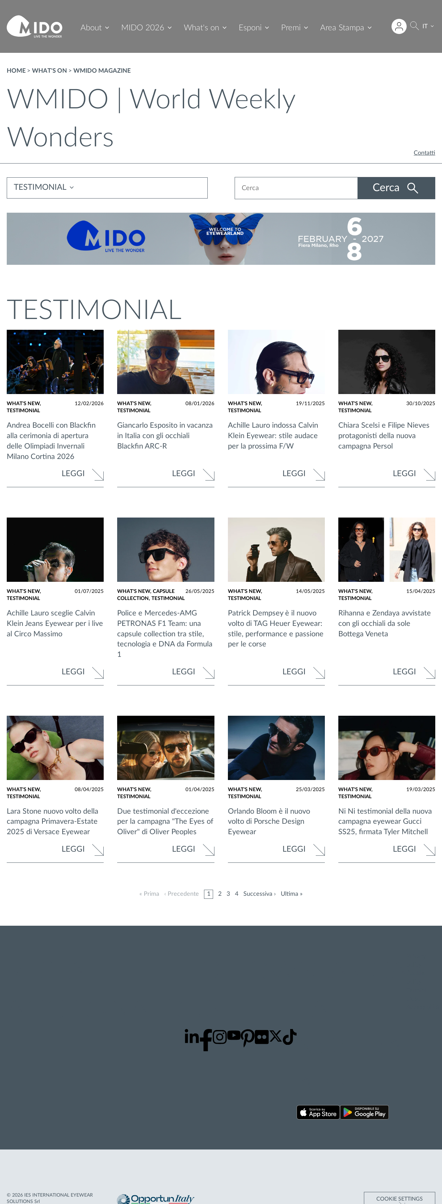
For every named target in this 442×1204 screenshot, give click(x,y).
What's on (201, 28)
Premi (291, 28)
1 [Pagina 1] (208, 894)
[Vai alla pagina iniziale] (34, 26)
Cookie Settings (399, 1173)
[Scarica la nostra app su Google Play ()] (364, 1114)
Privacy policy (416, 961)
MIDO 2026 (142, 28)
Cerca (385, 187)
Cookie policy (415, 978)
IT (425, 27)
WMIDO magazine (102, 71)
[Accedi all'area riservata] (399, 26)
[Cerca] (414, 26)
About (91, 28)
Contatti (424, 153)
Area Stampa (342, 28)
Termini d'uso (416, 995)
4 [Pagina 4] (236, 894)
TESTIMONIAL (40, 188)
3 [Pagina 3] (228, 894)
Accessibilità (422, 1007)
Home (16, 71)
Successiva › (259, 894)
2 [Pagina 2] (220, 894)
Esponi (250, 28)
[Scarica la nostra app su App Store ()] (318, 1114)
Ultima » (292, 894)
